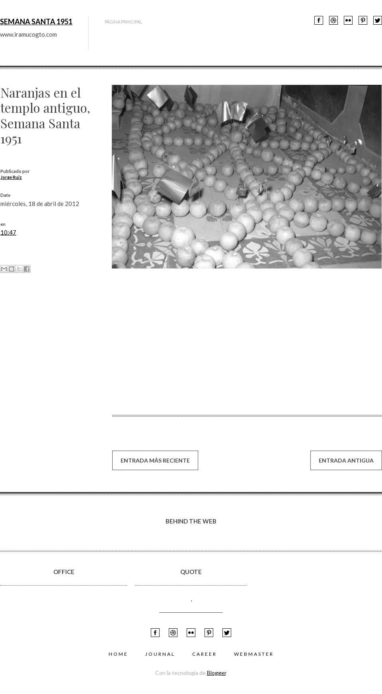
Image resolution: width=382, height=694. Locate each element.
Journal (160, 654)
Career (204, 654)
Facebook (319, 20)
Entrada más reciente (155, 460)
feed (363, 20)
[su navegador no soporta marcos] (179, 339)
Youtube (333, 20)
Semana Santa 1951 (36, 21)
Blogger (216, 672)
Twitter (378, 20)
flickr (348, 20)
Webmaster (254, 654)
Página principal (123, 21)
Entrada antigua (346, 460)
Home (118, 654)
